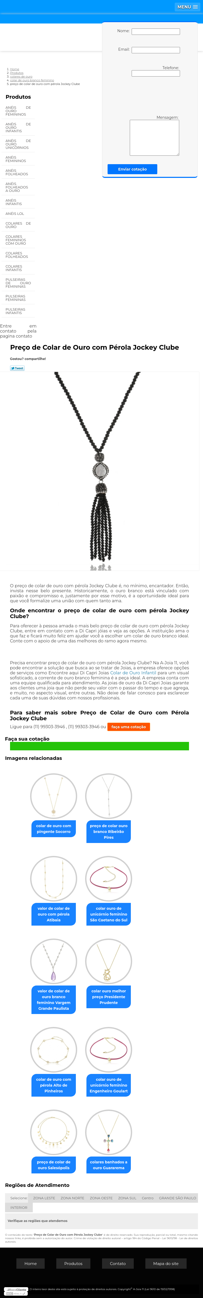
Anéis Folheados (17, 172)
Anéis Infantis (14, 202)
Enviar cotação (132, 169)
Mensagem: (154, 135)
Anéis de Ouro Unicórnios (18, 144)
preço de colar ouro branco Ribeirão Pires (108, 831)
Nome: (148, 32)
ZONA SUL (127, 1198)
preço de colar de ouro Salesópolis (54, 1165)
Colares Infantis (14, 268)
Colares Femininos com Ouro (16, 239)
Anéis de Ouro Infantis (18, 127)
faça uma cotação (129, 726)
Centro (148, 1198)
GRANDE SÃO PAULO (177, 1198)
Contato (118, 1263)
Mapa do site (166, 1263)
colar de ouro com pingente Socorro (53, 828)
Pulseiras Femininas (16, 298)
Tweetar (17, 368)
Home (30, 1263)
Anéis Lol (15, 213)
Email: (149, 50)
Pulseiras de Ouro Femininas (18, 282)
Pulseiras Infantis (15, 311)
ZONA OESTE (101, 1198)
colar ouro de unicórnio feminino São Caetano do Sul (108, 914)
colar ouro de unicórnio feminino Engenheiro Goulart (109, 1085)
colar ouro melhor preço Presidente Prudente (108, 997)
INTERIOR (18, 1207)
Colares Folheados (17, 255)
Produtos (18, 97)
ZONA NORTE (72, 1198)
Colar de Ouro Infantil (133, 672)
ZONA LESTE (44, 1198)
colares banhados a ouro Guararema (108, 1165)
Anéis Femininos (16, 159)
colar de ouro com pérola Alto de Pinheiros (53, 1085)
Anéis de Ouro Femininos (18, 110)
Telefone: (156, 71)
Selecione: (18, 1198)
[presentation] (148, 95)
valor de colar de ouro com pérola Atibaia (54, 914)
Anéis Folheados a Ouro (17, 187)
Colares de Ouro (18, 225)
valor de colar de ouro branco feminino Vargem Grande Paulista (53, 1000)
